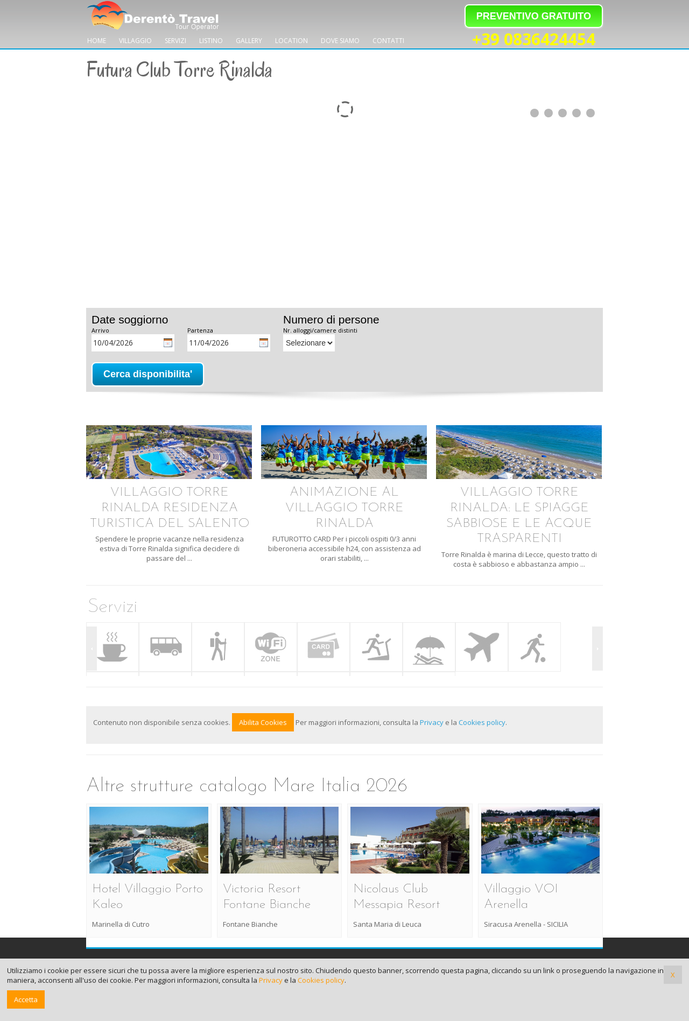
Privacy (432, 722)
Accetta (26, 999)
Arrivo (100, 330)
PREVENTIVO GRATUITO (533, 16)
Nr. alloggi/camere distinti (320, 330)
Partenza (200, 330)
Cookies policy (482, 722)
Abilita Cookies (263, 722)
